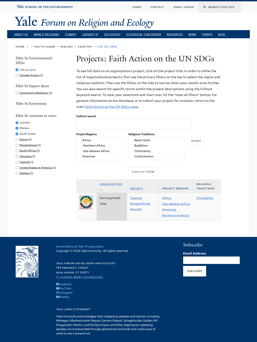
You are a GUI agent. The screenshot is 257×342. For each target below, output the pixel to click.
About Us (21, 34)
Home (20, 46)
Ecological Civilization (143, 34)
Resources (175, 34)
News (192, 34)
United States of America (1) (37, 167)
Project (136, 188)
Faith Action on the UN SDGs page (111, 107)
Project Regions (86, 134)
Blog (221, 34)
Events (207, 34)
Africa (101, 140)
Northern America (175, 215)
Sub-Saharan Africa (176, 204)
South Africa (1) (29, 150)
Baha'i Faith (157, 140)
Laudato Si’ (90, 34)
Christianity (157, 151)
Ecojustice (112, 34)
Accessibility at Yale (69, 246)
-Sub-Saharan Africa (101, 151)
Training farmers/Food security (140, 203)
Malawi (67, 46)
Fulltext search (86, 116)
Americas (101, 156)
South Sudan (44, 46)
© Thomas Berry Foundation (79, 277)
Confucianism (157, 156)
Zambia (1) (26, 173)
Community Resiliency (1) (35, 92)
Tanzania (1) (27, 156)
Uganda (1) (26, 161)
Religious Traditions (141, 134)
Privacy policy (94, 246)
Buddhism (157, 145)
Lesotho (85, 46)
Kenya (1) (25, 139)
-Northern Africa (101, 145)
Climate (70, 34)
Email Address (194, 253)
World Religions (46, 34)
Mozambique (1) (30, 145)
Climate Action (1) (31, 75)
